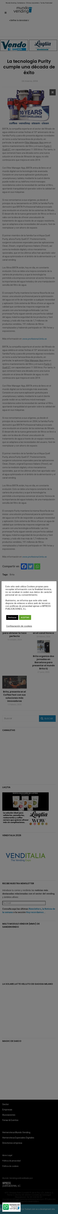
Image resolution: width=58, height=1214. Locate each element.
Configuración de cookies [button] (19, 626)
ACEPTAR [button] (25, 617)
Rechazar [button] (12, 617)
